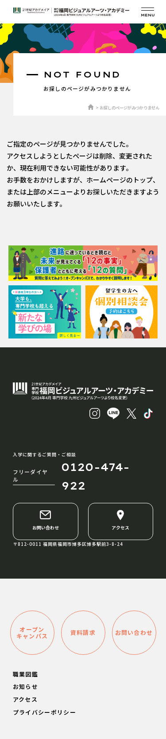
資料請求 (83, 632)
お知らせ (25, 686)
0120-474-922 (95, 476)
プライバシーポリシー (44, 712)
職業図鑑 (25, 674)
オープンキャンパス (32, 632)
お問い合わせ (45, 520)
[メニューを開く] (147, 11)
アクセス (120, 520)
